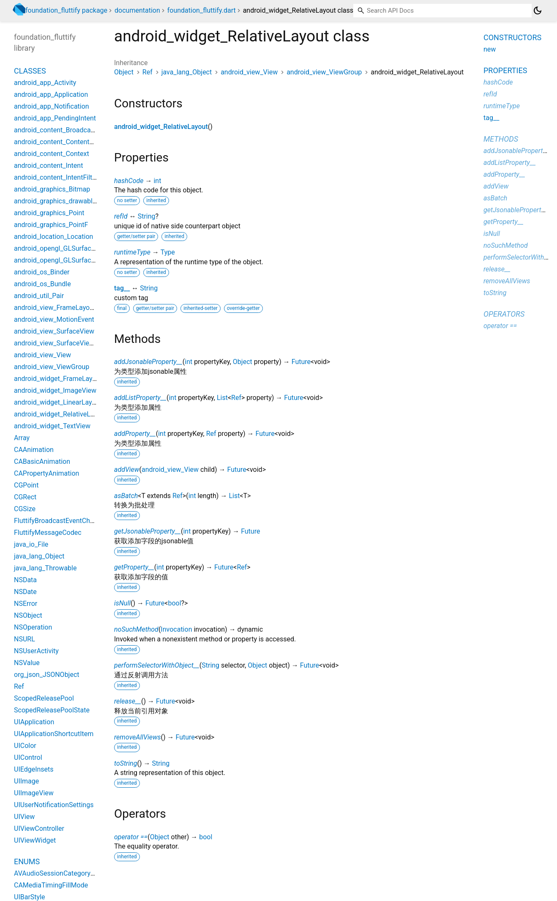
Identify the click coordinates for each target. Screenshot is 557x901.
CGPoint (26, 485)
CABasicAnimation (42, 461)
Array (22, 438)
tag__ (122, 288)
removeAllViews (137, 737)
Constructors (512, 37)
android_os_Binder (41, 272)
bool (174, 603)
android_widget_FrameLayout (58, 379)
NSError (25, 604)
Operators (503, 313)
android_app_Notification (51, 106)
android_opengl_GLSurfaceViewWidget (72, 260)
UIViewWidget (35, 840)
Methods (500, 138)
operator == (130, 837)
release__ (127, 701)
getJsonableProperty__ (147, 531)
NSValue (27, 663)
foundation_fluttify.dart (201, 10)
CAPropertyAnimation (46, 473)
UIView (24, 817)
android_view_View (249, 72)
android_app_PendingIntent (55, 118)
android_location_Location (53, 237)
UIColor (25, 746)
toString (125, 763)
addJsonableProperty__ (148, 362)
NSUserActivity (36, 651)
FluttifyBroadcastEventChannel (60, 521)
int (157, 181)
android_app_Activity (45, 83)
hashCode (128, 181)
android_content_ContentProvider (64, 142)
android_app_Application (51, 94)
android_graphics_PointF (51, 225)
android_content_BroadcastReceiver (68, 130)
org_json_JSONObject (46, 675)
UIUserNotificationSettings (53, 805)
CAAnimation (34, 450)
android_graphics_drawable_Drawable (70, 201)
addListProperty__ (140, 398)
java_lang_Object (186, 72)
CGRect (25, 497)
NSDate (25, 592)
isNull (122, 603)
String (147, 216)
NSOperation (33, 627)
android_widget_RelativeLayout (161, 127)
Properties (505, 70)
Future (301, 362)
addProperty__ (135, 434)
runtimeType (132, 252)
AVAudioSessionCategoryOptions (64, 873)
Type (168, 252)
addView (126, 470)
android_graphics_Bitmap (52, 189)
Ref (147, 72)
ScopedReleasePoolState (52, 710)
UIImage (26, 781)
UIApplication (34, 722)
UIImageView (34, 793)
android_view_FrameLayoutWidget (65, 308)
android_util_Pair (39, 296)
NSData (25, 580)
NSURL (24, 639)
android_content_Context (51, 154)
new (489, 49)
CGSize (24, 509)
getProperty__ (134, 567)
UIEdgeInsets (34, 769)
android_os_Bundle (42, 284)
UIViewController (39, 828)
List (222, 398)
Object (124, 72)
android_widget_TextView (52, 426)
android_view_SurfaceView (54, 331)
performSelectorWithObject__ (156, 665)
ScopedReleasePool (44, 698)
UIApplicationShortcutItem (53, 734)
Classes (30, 70)
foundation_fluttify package (66, 10)
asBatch (126, 496)
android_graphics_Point (49, 213)
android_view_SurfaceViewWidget (64, 343)
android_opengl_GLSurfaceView (61, 248)
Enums (27, 861)
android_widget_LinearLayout (58, 402)
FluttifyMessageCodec (48, 533)
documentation (137, 10)
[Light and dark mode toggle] (537, 10)
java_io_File (31, 544)
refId (121, 216)
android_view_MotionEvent (54, 319)
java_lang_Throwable (45, 568)
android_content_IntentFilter (56, 177)
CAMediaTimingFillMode (51, 885)
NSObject (28, 615)
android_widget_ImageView (55, 390)
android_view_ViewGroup (324, 72)
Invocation (176, 629)
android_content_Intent (48, 166)
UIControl (28, 757)
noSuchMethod (136, 629)
